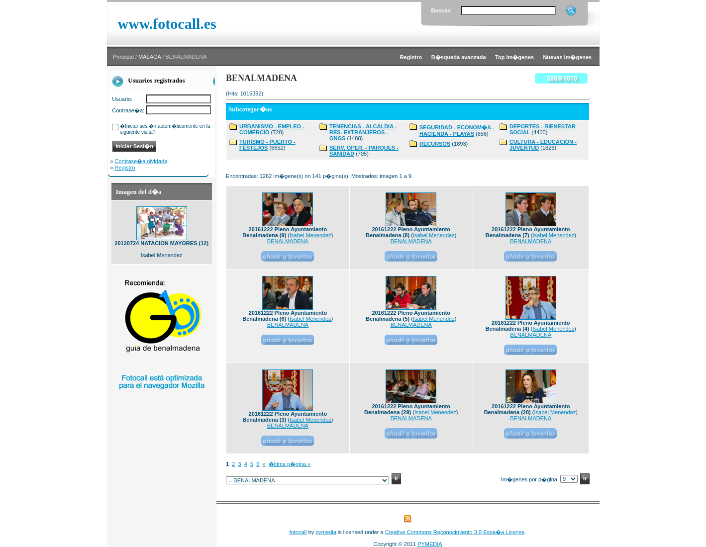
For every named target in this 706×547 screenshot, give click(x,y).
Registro (125, 168)
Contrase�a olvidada (141, 161)
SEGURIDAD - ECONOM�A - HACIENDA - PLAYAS (457, 130)
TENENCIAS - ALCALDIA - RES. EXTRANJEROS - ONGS (363, 132)
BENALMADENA (287, 241)
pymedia (325, 532)
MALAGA (149, 57)
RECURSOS (434, 144)
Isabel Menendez (310, 235)
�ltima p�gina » (289, 464)
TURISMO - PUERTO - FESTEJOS (267, 145)
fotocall (298, 532)
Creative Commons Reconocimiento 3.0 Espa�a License (455, 532)
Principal (123, 57)
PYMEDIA (429, 544)
